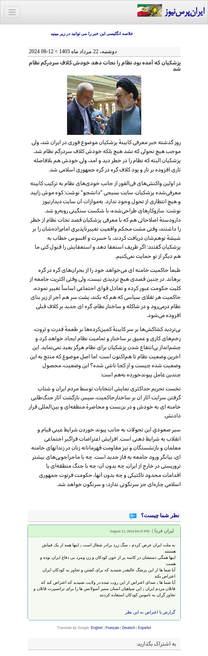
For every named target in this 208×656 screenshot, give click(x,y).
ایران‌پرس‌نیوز (170, 11)
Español (144, 628)
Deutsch (128, 628)
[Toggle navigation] (12, 12)
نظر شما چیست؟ (159, 515)
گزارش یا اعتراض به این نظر (150, 612)
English (97, 628)
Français (112, 628)
